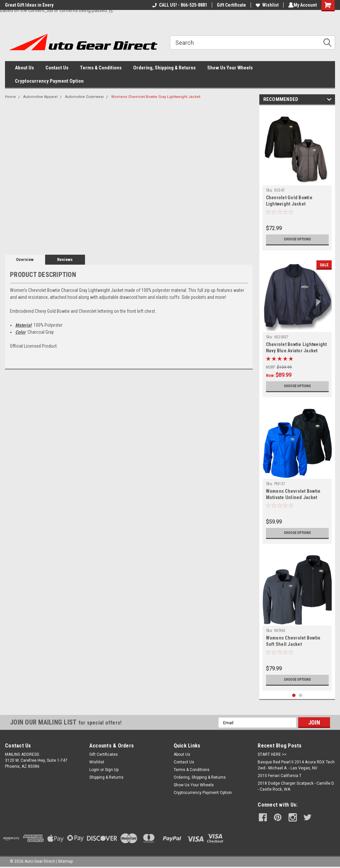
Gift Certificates (103, 754)
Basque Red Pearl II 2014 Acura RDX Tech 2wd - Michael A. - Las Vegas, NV (296, 765)
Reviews (65, 259)
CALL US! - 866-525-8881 (178, 5)
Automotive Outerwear (84, 97)
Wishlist (265, 5)
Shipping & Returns (106, 777)
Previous (323, 100)
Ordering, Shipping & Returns (164, 68)
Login (94, 769)
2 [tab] (300, 695)
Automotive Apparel (40, 97)
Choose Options (297, 239)
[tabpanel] (297, 179)
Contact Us (56, 68)
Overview (25, 259)
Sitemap (65, 861)
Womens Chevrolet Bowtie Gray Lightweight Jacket (155, 97)
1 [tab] (294, 695)
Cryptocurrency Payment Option (49, 81)
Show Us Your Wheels (230, 68)
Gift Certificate (230, 5)
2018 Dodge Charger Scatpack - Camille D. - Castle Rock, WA (296, 786)
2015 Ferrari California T (279, 775)
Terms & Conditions (101, 68)
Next (329, 100)
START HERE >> (272, 754)
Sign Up (112, 769)
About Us (24, 68)
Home (10, 97)
